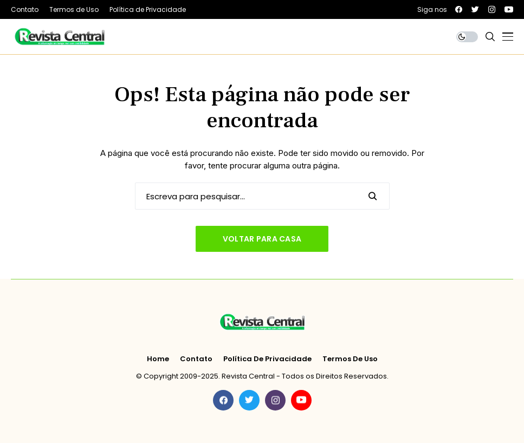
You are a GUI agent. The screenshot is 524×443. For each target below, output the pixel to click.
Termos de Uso (350, 359)
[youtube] (508, 9)
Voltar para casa (262, 238)
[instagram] (491, 9)
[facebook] (458, 9)
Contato (196, 359)
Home (158, 359)
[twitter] (475, 9)
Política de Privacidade (267, 359)
